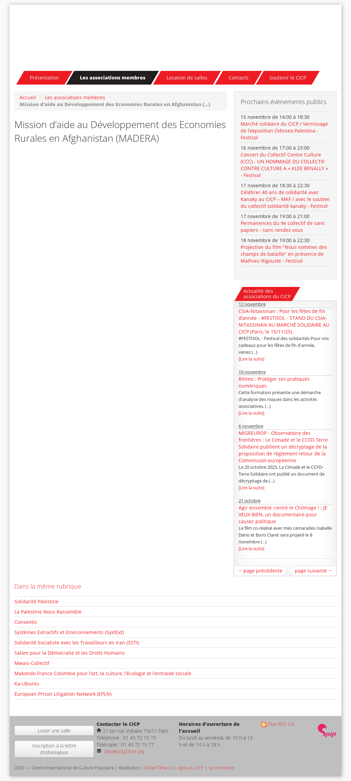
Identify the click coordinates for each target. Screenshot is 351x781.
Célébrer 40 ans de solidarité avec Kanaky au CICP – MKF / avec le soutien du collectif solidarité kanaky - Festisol (285, 199)
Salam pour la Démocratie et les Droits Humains (69, 653)
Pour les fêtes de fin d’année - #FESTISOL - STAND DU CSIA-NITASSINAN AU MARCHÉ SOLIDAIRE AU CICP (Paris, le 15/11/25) (284, 321)
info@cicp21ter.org (123, 751)
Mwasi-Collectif (31, 663)
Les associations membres (75, 97)
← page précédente (260, 570)
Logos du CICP (189, 768)
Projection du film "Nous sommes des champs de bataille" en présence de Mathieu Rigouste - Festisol (284, 254)
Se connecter (221, 768)
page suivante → (313, 570)
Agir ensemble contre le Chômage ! (279, 507)
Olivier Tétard (157, 768)
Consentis (25, 622)
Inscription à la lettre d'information (54, 749)
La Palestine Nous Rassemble (48, 611)
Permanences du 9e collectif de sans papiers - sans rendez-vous (283, 226)
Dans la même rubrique (47, 586)
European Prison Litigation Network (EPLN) (62, 694)
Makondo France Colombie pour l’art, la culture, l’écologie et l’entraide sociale (102, 673)
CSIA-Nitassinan (257, 311)
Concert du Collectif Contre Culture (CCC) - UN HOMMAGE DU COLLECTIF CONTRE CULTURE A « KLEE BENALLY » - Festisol (284, 164)
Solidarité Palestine (36, 601)
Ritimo (246, 379)
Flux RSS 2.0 (277, 724)
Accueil (28, 97)
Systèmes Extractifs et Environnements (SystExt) (69, 632)
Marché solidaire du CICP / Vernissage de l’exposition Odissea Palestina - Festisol (284, 131)
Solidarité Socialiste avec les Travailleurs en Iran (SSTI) (76, 642)
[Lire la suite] (251, 359)
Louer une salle (54, 730)
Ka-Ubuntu (26, 683)
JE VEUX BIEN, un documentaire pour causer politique (283, 514)
